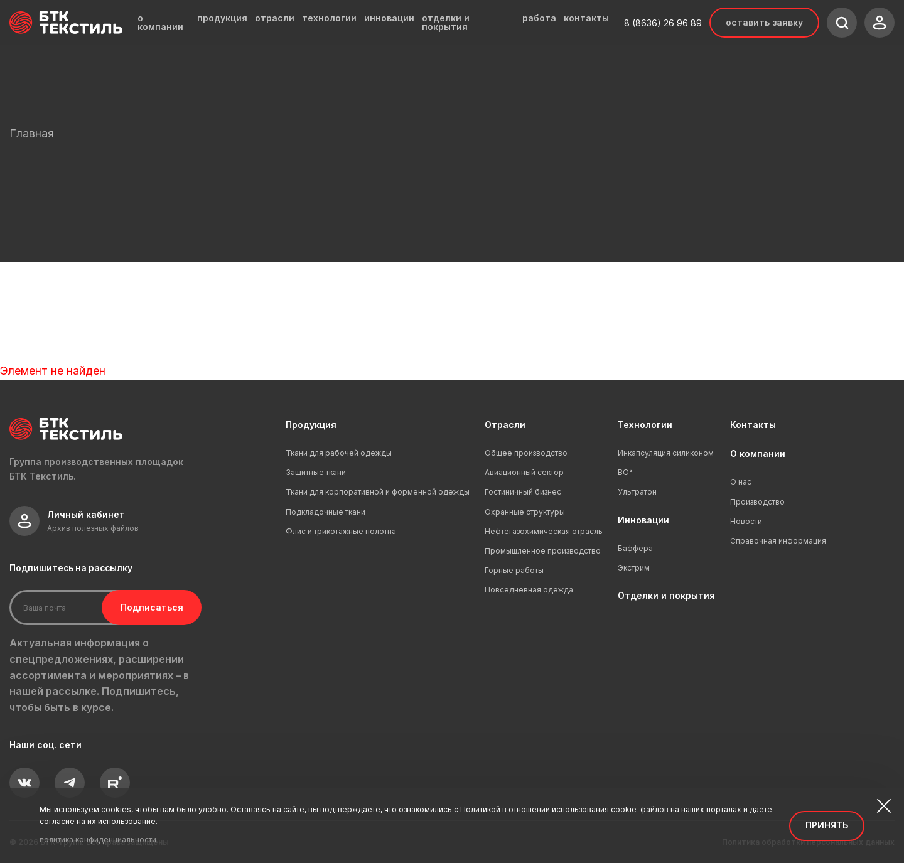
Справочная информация (778, 540)
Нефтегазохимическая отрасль (544, 531)
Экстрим (634, 567)
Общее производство (526, 453)
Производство (757, 502)
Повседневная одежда (529, 589)
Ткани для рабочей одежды (339, 453)
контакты (586, 18)
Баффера (635, 548)
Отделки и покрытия (666, 595)
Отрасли (505, 424)
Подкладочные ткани (325, 512)
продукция (222, 18)
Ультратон (637, 491)
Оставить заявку (764, 22)
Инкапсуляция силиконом (666, 453)
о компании (160, 22)
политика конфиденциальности (98, 839)
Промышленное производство (543, 550)
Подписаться (143, 607)
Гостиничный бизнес (523, 491)
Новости (746, 521)
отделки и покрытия (446, 22)
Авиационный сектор (524, 472)
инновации (389, 18)
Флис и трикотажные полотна (341, 531)
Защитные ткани (316, 472)
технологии (329, 18)
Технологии (645, 424)
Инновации (643, 520)
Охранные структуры (525, 512)
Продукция (311, 424)
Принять (826, 825)
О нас (740, 481)
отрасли (274, 18)
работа (539, 18)
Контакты (753, 424)
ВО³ (625, 472)
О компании (757, 453)
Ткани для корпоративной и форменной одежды (378, 491)
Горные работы (514, 570)
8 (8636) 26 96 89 (663, 23)
